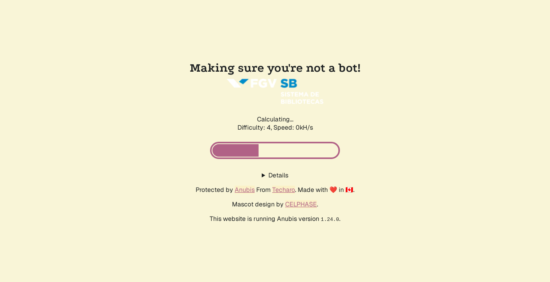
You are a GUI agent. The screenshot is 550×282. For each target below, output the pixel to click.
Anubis (245, 190)
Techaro (283, 190)
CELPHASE (301, 204)
